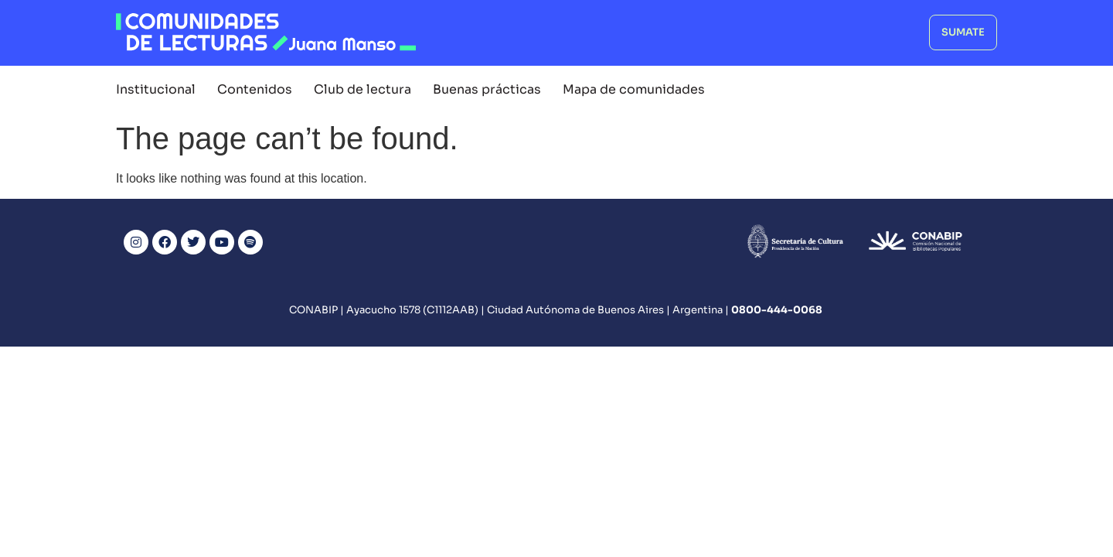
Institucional (156, 89)
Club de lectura (362, 89)
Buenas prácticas (487, 89)
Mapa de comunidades (634, 89)
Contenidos (254, 89)
